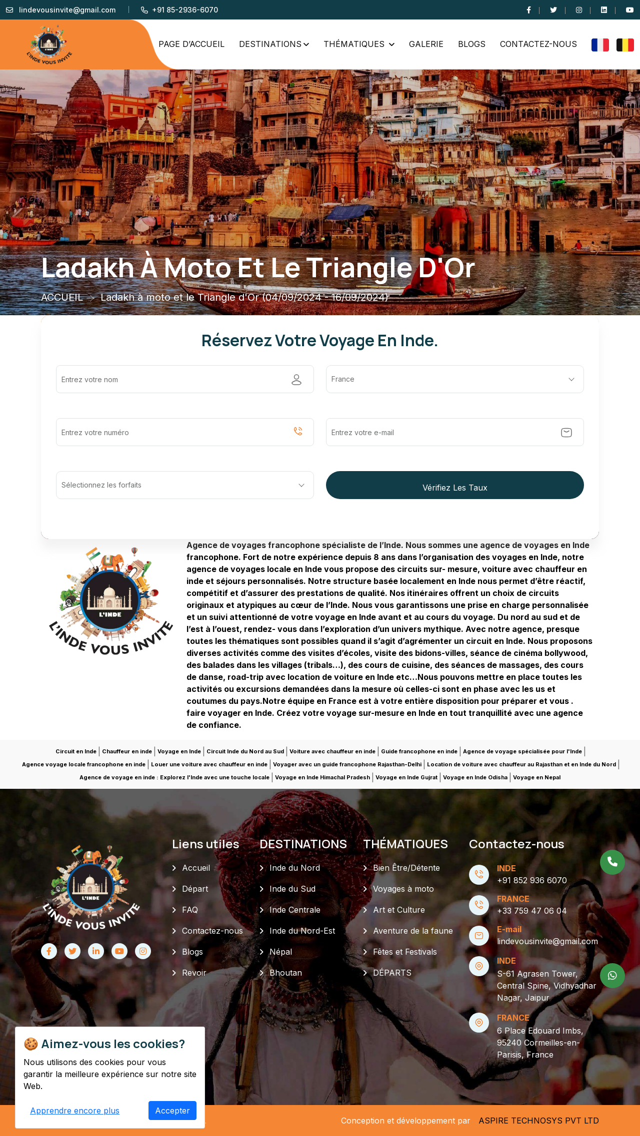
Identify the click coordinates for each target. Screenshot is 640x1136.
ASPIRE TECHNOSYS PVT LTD (538, 1121)
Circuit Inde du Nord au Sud (245, 751)
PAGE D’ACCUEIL (191, 44)
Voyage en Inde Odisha (475, 777)
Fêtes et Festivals (405, 952)
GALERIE (426, 44)
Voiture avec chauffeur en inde (333, 751)
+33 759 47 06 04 (532, 911)
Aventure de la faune (413, 931)
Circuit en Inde (76, 751)
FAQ (190, 910)
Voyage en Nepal (536, 777)
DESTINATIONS (270, 44)
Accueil (196, 868)
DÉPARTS (392, 973)
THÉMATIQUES (355, 44)
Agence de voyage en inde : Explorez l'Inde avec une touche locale (175, 777)
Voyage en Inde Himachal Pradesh (322, 777)
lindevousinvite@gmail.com (67, 9)
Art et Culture (399, 910)
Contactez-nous (538, 44)
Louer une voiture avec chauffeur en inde (209, 764)
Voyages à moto (403, 889)
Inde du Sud (293, 889)
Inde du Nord (295, 868)
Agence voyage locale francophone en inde (84, 764)
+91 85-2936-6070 (185, 9)
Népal (281, 952)
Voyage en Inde (179, 751)
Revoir (194, 973)
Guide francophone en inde (419, 751)
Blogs (472, 44)
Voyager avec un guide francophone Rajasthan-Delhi (347, 764)
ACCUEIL (62, 297)
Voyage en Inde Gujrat (407, 777)
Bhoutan (286, 973)
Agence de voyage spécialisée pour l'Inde (522, 751)
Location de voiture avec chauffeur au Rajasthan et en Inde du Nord (521, 764)
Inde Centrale (295, 910)
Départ (195, 889)
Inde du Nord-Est (302, 931)
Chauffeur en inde (127, 751)
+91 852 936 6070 (532, 880)
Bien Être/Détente (406, 868)
